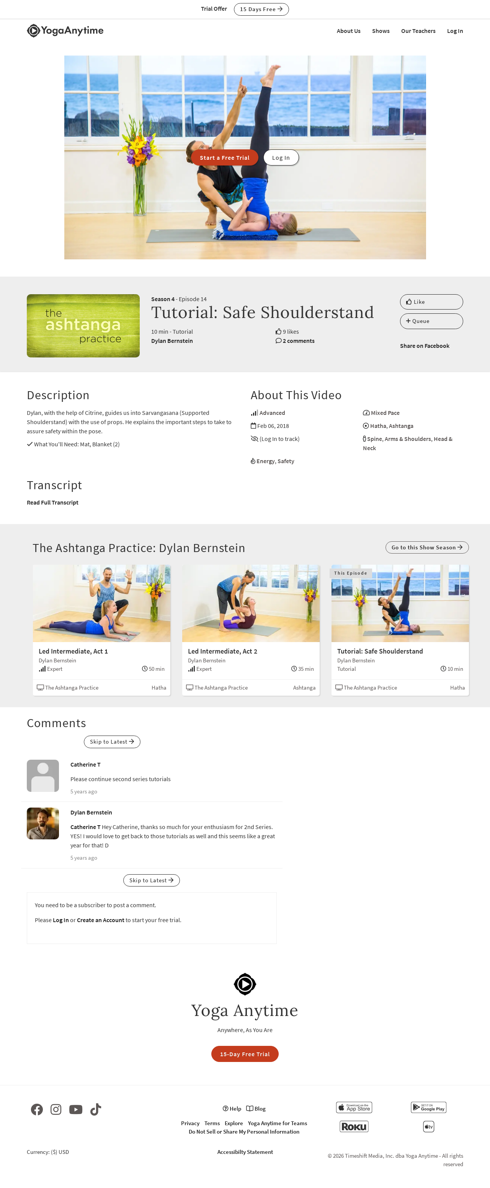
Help (232, 1108)
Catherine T (85, 764)
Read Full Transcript (52, 502)
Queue (418, 320)
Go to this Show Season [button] (427, 547)
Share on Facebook (424, 345)
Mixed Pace (385, 412)
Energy (265, 461)
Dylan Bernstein (172, 340)
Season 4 (163, 299)
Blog (256, 1108)
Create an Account (100, 920)
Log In (455, 30)
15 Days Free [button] (261, 9)
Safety (286, 461)
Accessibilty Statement (245, 1151)
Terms (212, 1123)
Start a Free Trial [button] (225, 157)
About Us (349, 30)
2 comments (299, 340)
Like (415, 301)
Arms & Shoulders (408, 438)
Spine (374, 438)
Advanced (272, 412)
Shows (381, 30)
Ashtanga (401, 425)
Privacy (190, 1123)
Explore (234, 1123)
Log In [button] (281, 157)
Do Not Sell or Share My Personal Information (244, 1131)
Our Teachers (418, 30)
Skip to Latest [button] (112, 741)
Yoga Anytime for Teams (277, 1123)
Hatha (378, 425)
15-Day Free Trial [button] (245, 1054)
